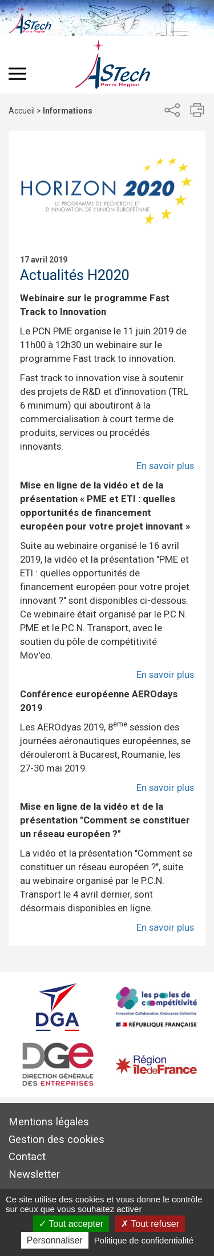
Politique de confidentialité (143, 1240)
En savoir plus (165, 465)
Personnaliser (55, 1240)
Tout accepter (71, 1224)
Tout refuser (150, 1224)
